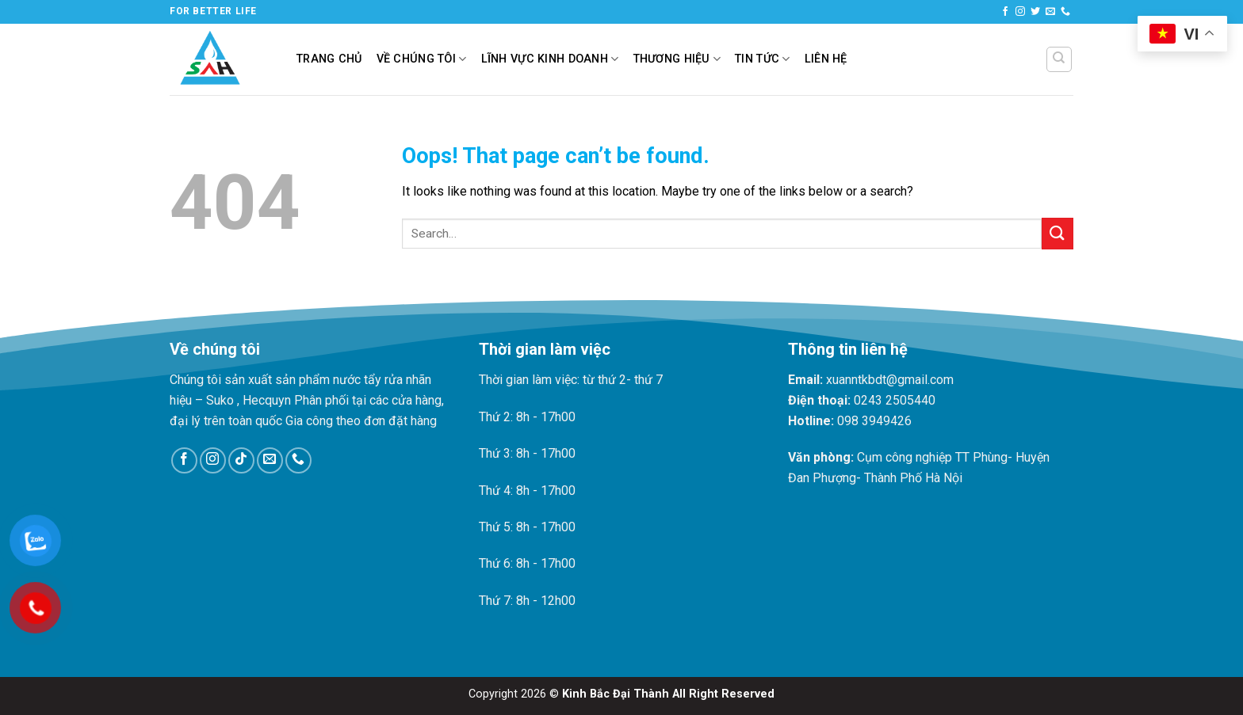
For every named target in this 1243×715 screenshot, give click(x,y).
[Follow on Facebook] (1005, 11)
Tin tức (762, 59)
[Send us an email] (1050, 11)
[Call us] (1065, 11)
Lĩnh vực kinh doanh (550, 59)
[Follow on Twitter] (1035, 11)
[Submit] (1057, 233)
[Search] (1059, 59)
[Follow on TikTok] (241, 460)
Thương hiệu (677, 59)
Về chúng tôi (422, 59)
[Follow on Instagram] (1020, 11)
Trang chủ (329, 59)
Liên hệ (826, 59)
